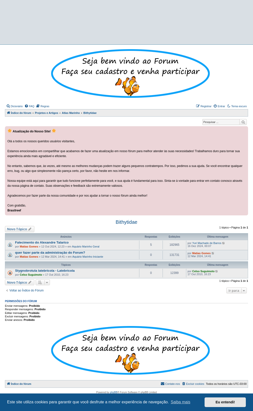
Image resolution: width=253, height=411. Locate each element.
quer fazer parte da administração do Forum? (50, 252)
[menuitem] (14, 106)
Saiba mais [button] (180, 402)
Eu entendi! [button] (225, 402)
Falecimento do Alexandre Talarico (42, 242)
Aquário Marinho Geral (86, 246)
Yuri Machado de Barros (206, 243)
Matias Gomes (29, 246)
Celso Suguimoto (31, 274)
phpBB (113, 392)
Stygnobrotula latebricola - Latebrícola (45, 270)
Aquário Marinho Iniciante (87, 256)
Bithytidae (126, 222)
